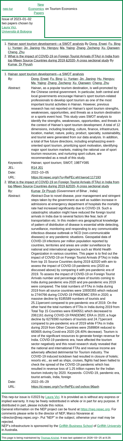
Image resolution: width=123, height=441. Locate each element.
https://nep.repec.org (95, 409)
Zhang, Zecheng (88, 48)
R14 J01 (37, 167)
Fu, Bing (114, 44)
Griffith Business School (76, 426)
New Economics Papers (36, 9)
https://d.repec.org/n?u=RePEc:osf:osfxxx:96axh (65, 386)
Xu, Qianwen (110, 48)
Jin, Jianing (32, 48)
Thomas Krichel (50, 437)
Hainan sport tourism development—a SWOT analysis (46, 44)
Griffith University (109, 426)
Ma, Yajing (67, 48)
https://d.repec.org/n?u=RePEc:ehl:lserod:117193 (66, 177)
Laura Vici (9, 27)
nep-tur (8, 8)
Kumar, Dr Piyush (20, 64)
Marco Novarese (78, 413)
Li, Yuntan (15, 48)
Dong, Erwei (98, 44)
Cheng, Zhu (16, 52)
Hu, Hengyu (49, 48)
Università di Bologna (17, 31)
